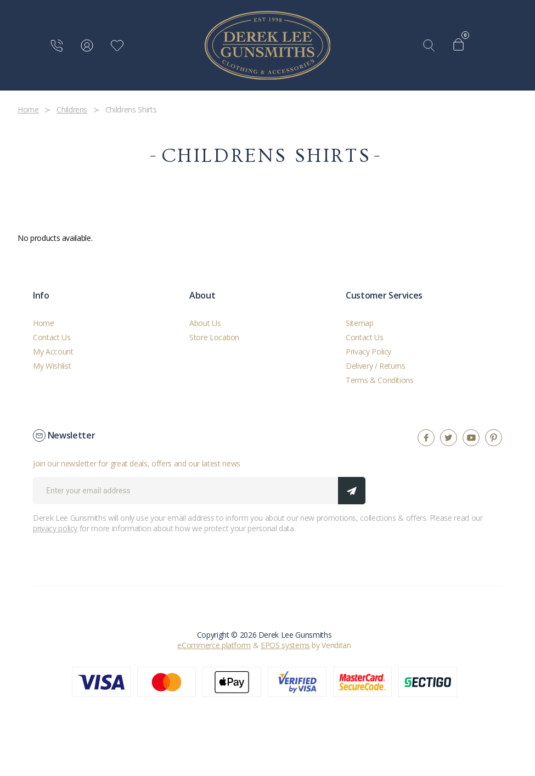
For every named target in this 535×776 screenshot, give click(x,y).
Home (43, 323)
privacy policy (55, 528)
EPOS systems (285, 645)
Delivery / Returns (376, 366)
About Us (205, 323)
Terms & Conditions (380, 380)
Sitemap (360, 323)
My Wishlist (52, 366)
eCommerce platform (214, 645)
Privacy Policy (368, 351)
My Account (53, 351)
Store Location (214, 337)
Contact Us (52, 337)
